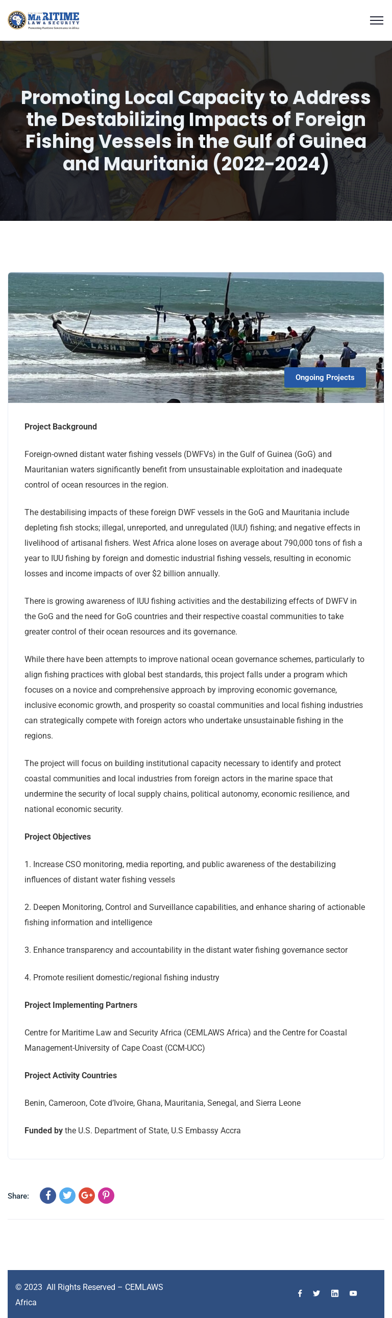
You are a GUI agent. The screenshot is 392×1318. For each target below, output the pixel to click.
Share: (18, 1196)
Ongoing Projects (325, 377)
